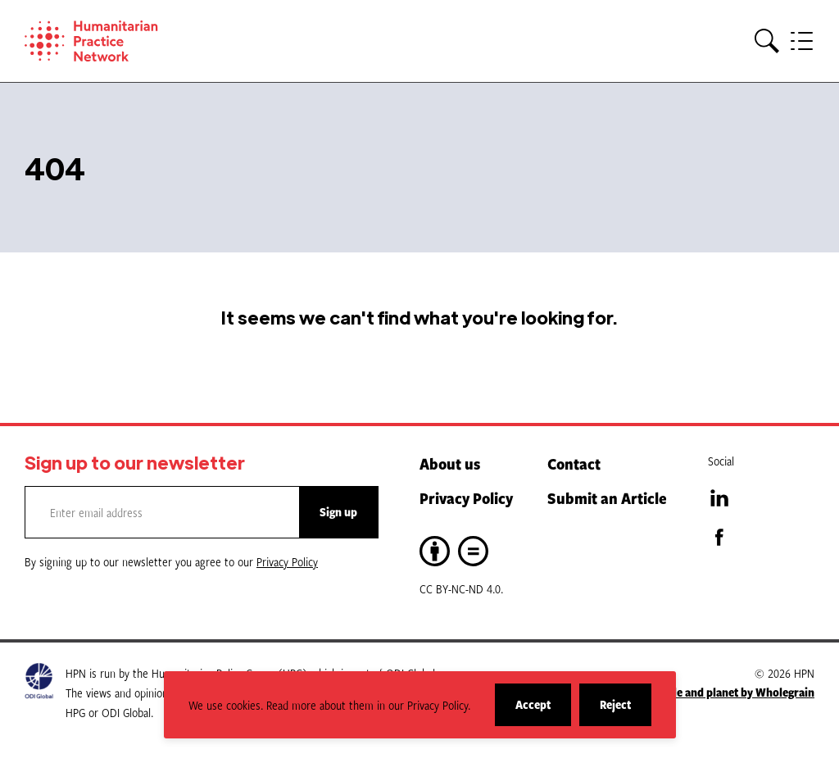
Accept (543, 711)
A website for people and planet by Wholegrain (696, 692)
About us (450, 463)
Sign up (338, 511)
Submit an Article (607, 498)
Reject (625, 711)
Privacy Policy (466, 498)
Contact (574, 463)
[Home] (115, 40)
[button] (767, 41)
